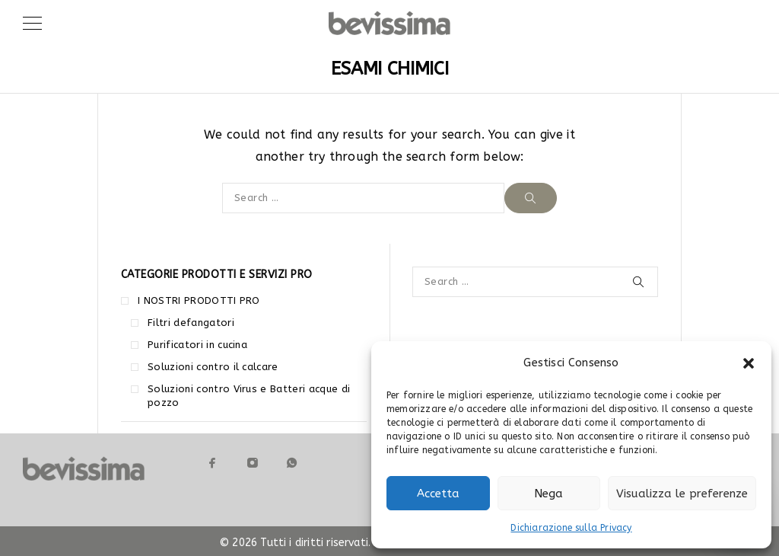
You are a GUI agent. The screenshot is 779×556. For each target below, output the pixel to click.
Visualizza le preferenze (682, 493)
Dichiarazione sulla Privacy (570, 527)
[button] (748, 363)
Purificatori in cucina (197, 344)
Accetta (438, 493)
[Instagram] (252, 463)
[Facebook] (213, 463)
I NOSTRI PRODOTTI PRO (199, 300)
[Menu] (32, 23)
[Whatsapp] (292, 463)
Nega (548, 493)
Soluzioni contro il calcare (213, 366)
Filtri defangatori (191, 322)
